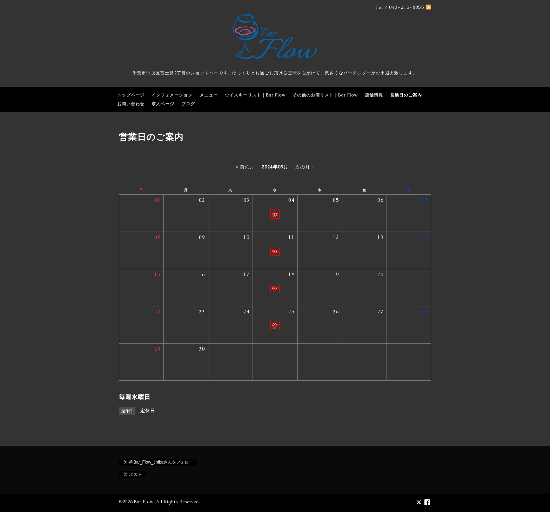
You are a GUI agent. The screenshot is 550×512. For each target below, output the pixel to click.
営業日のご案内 (406, 95)
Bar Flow (143, 502)
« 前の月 (245, 167)
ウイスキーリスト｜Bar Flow (255, 95)
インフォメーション (172, 95)
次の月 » (304, 167)
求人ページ (163, 104)
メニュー (209, 95)
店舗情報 (374, 95)
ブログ (188, 104)
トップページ (131, 95)
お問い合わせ (131, 104)
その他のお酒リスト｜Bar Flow (325, 95)
